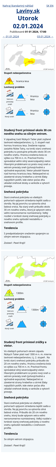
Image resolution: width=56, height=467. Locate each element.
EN (51, 5)
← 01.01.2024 (11, 36)
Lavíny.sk (28, 10)
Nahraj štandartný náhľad (18, 5)
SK (48, 5)
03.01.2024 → (45, 36)
